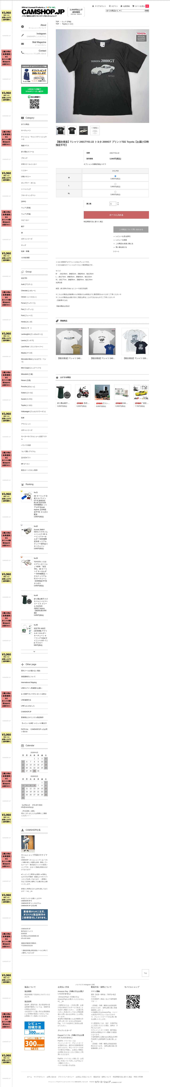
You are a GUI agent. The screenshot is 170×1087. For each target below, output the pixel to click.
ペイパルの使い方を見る (66, 1065)
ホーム (29, 1077)
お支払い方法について (84, 1077)
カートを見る (142, 6)
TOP (57, 22)
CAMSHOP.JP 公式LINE (29, 905)
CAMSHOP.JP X (26, 901)
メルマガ (78, 985)
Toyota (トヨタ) (67, 24)
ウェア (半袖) (66, 22)
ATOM (140, 1077)
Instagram (87, 985)
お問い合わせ (51, 1077)
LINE (93, 985)
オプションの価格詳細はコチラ (95, 164)
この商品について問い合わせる (131, 229)
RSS (135, 1077)
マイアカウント (100, 6)
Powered (105, 1081)
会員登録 (126, 6)
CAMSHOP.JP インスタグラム (31, 903)
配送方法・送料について (102, 1077)
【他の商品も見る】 (63, 306)
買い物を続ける (121, 247)
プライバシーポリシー (66, 1077)
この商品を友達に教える (124, 244)
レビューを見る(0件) (123, 236)
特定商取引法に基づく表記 (93, 222)
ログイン (114, 6)
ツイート (116, 251)
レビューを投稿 (121, 240)
